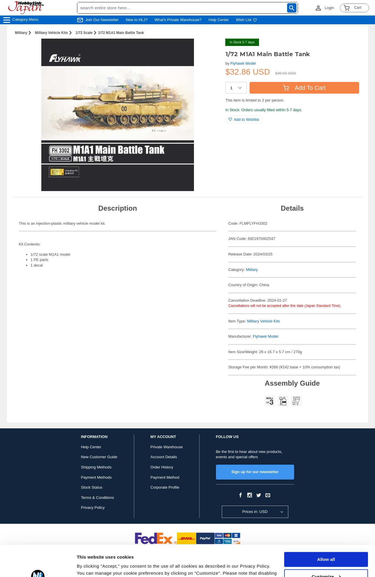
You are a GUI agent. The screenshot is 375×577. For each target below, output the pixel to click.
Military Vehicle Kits (51, 33)
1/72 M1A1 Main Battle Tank (121, 33)
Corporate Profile (165, 487)
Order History (162, 467)
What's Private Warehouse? (178, 20)
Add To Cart (304, 88)
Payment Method (165, 477)
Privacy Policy (93, 507)
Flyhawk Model (243, 63)
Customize (326, 545)
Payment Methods (96, 477)
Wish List (246, 20)
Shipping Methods (96, 467)
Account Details (164, 457)
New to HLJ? (136, 20)
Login (329, 8)
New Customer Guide (99, 457)
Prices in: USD (255, 511)
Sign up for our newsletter (255, 472)
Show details (90, 565)
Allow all (326, 528)
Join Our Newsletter (102, 20)
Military (21, 33)
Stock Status (91, 487)
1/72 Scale (84, 33)
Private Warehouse (167, 447)
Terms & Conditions (97, 497)
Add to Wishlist (244, 119)
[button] (209, 49)
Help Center (219, 20)
